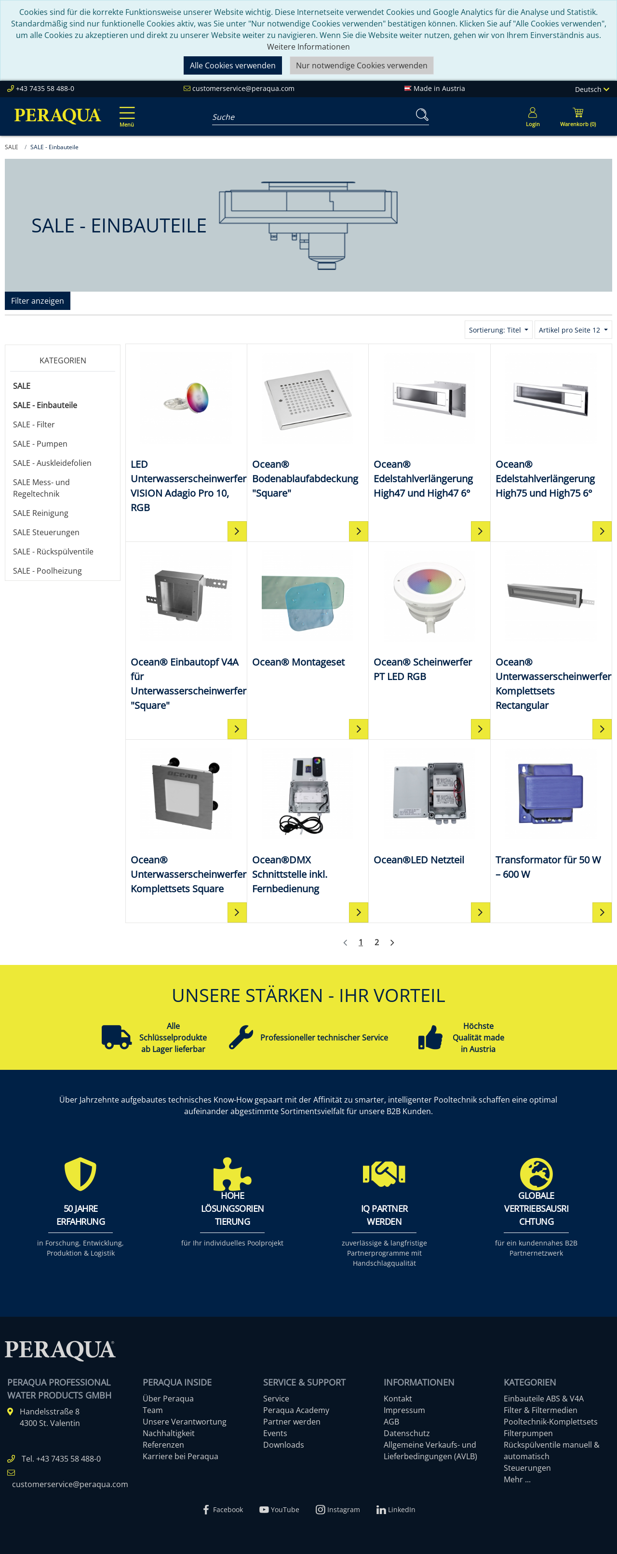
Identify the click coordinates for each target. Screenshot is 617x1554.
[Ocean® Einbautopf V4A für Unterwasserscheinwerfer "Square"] (186, 630)
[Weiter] (392, 943)
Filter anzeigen (37, 300)
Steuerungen (527, 1468)
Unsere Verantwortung (185, 1421)
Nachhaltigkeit (169, 1433)
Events (275, 1433)
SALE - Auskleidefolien (52, 463)
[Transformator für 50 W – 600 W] (551, 813)
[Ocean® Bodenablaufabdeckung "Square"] (308, 425)
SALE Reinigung (40, 513)
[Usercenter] (532, 116)
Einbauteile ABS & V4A (544, 1398)
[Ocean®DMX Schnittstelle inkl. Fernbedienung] (308, 820)
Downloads (283, 1444)
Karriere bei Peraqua (180, 1456)
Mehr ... (517, 1479)
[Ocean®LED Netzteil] (429, 806)
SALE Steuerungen (46, 532)
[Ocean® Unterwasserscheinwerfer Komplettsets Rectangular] (551, 630)
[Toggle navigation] (125, 110)
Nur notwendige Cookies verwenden (362, 65)
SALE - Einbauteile (45, 405)
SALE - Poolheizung (47, 570)
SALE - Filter (34, 424)
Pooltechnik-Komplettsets (551, 1421)
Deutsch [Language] (592, 89)
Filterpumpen (528, 1433)
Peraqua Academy (296, 1410)
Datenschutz (407, 1433)
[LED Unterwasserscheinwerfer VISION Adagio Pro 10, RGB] (186, 432)
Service (276, 1398)
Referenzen (163, 1444)
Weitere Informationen (308, 46)
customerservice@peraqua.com (243, 88)
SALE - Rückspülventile (53, 551)
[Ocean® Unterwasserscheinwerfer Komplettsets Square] (186, 820)
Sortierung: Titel (496, 329)
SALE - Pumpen (40, 443)
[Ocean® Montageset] (308, 608)
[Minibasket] (578, 116)
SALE (21, 386)
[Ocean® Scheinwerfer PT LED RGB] (429, 615)
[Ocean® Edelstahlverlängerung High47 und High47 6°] (429, 425)
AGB (391, 1421)
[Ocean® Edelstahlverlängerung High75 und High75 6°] (551, 425)
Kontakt (398, 1398)
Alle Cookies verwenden (233, 65)
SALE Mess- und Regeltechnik (41, 488)
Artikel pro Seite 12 (570, 329)
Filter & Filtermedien (540, 1410)
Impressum (404, 1410)
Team (153, 1410)
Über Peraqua (168, 1398)
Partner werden (292, 1421)
